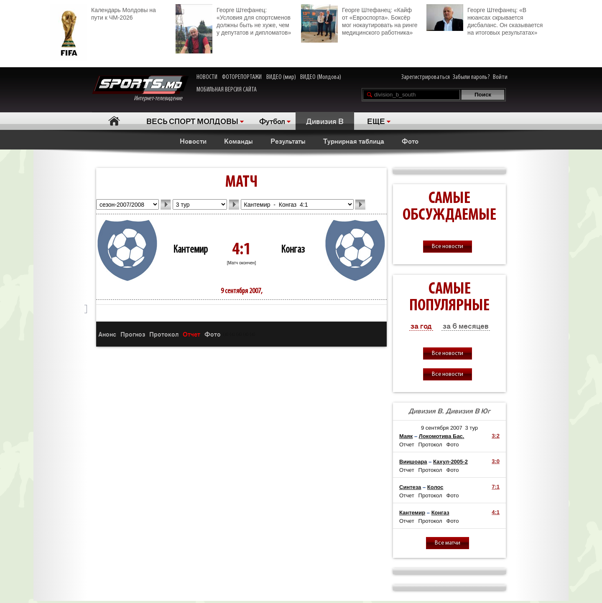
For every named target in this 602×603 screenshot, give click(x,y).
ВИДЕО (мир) (281, 77)
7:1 (496, 487)
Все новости (447, 246)
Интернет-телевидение (140, 89)
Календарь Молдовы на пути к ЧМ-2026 (103, 12)
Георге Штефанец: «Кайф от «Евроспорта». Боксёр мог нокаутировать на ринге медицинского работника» (359, 20)
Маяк (406, 436)
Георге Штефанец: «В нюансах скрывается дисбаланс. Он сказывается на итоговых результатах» (484, 20)
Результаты (288, 140)
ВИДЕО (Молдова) (320, 77)
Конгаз (293, 250)
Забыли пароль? (471, 77)
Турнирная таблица (353, 140)
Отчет (191, 334)
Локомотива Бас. (441, 436)
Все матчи (447, 543)
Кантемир (190, 250)
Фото (410, 140)
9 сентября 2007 (441, 428)
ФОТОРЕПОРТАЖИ (242, 77)
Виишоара (413, 462)
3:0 (496, 461)
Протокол (164, 334)
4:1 (496, 512)
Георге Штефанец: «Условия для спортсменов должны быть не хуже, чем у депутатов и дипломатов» (233, 20)
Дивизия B (325, 121)
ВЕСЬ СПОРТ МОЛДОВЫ (192, 121)
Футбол (272, 121)
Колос (435, 487)
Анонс (107, 334)
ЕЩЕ (376, 121)
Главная (114, 121)
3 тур (471, 428)
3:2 (496, 436)
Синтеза (410, 487)
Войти (500, 77)
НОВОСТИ (206, 77)
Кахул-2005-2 (450, 462)
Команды (238, 140)
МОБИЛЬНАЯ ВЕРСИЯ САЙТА (226, 89)
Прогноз (132, 334)
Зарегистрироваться (425, 77)
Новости (193, 140)
